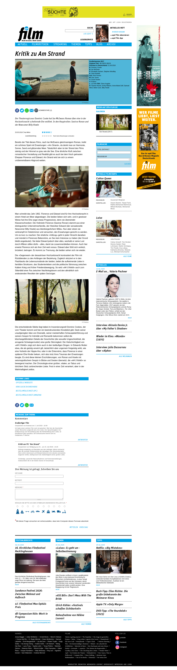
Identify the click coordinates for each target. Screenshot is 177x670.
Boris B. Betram (56, 637)
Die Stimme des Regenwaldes (96, 648)
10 (64, 511)
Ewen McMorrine (48, 639)
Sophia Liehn (37, 646)
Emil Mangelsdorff (29, 641)
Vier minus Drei (102, 657)
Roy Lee (50, 651)
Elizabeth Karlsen (97, 71)
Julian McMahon (32, 637)
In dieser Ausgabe (118, 32)
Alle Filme (127, 256)
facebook (123, 642)
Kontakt (100, 664)
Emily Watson (106, 86)
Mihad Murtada (116, 207)
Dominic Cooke (96, 67)
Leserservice (86, 40)
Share (27, 110)
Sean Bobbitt (95, 73)
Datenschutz (109, 664)
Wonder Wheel (103, 651)
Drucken (55, 110)
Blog (99, 44)
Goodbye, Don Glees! (71, 651)
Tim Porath (115, 248)
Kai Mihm (27, 132)
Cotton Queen (103, 178)
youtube (123, 637)
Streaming (60, 44)
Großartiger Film (22, 423)
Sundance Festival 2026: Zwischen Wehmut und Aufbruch (28, 594)
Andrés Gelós (39, 644)
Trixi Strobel (126, 242)
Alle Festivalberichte (42, 623)
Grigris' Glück (91, 641)
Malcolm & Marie (80, 646)
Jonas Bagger (19, 637)
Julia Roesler (115, 239)
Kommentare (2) (45, 110)
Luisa (99, 218)
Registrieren (127, 22)
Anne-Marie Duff (117, 86)
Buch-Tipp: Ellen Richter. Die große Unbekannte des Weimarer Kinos (112, 594)
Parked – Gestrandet (71, 648)
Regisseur (102, 156)
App (114, 22)
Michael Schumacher (121, 252)
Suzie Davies (95, 79)
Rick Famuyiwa (50, 648)
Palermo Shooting (104, 641)
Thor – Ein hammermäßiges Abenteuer (77, 644)
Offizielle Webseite (24, 383)
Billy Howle (105, 88)
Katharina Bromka (117, 250)
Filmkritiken (40, 44)
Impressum (119, 664)
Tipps (88, 44)
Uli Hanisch (50, 644)
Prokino (93, 82)
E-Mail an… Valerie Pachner (111, 271)
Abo (110, 22)
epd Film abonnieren (120, 35)
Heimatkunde (80, 641)
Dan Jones (95, 77)
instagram (123, 647)
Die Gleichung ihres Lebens (88, 651)
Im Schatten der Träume (77, 653)
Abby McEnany (40, 651)
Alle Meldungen (125, 356)
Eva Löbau (123, 248)
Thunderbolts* (104, 639)
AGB (125, 664)
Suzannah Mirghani (118, 200)
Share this (17, 110)
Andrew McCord (39, 653)
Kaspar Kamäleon (27, 651)
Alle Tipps (127, 620)
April (66, 653)
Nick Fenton (97, 75)
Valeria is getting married (73, 637)
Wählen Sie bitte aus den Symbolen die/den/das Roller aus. (41, 503)
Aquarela (82, 648)
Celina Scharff (116, 242)
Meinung (19, 487)
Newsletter (72, 664)
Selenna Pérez (27, 648)
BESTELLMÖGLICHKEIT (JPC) (26, 391)
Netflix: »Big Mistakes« (109, 548)
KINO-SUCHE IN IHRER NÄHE (26, 387)
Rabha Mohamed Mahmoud (121, 205)
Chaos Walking (89, 655)
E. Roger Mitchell (34, 639)
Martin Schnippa (125, 246)
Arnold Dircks (44, 637)
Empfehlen (32, 110)
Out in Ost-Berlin (81, 657)
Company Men (78, 655)
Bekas (73, 639)
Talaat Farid (126, 203)
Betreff (18, 480)
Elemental (92, 657)
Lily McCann (41, 641)
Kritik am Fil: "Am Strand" (29, 444)
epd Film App (117, 38)
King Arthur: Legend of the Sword (87, 639)
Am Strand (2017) (105, 132)
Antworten (83, 440)
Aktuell (22, 44)
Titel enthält (103, 149)
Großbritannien (94, 61)
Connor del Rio (22, 639)
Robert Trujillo (52, 641)
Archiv (111, 44)
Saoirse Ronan (96, 86)
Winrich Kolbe (38, 648)
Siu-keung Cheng (27, 644)
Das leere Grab (69, 641)
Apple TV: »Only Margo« (109, 604)
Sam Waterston (27, 653)
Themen (76, 44)
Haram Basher (116, 203)
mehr (130, 318)
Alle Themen (86, 624)
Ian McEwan (95, 69)
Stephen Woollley (110, 71)
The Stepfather (86, 637)
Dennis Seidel (116, 244)
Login (118, 22)
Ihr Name (19, 473)
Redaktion (82, 664)
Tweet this (22, 110)
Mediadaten (91, 664)
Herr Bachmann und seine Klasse (98, 646)
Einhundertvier (91, 653)
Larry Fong (27, 646)
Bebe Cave (97, 88)
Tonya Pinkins (48, 646)
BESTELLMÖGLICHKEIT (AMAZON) (28, 395)
